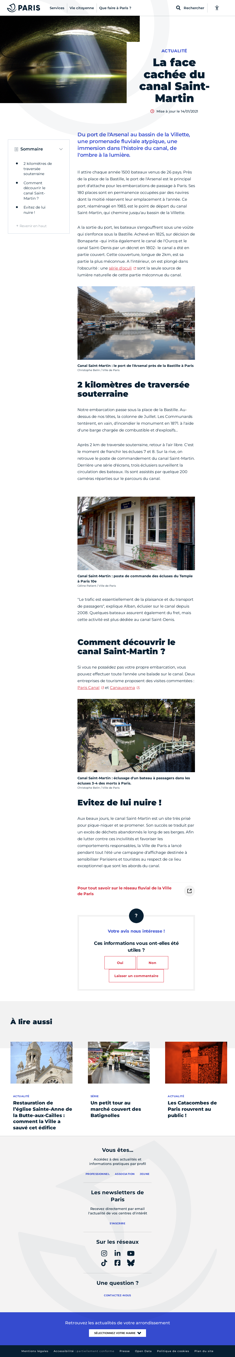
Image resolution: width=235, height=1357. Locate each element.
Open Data (143, 1351)
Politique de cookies (173, 1351)
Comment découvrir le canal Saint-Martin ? (34, 191)
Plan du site (204, 1351)
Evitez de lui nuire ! (35, 210)
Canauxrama (122, 687)
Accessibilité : (84, 1351)
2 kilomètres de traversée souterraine (38, 168)
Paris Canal (88, 687)
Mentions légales (34, 1351)
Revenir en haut (33, 226)
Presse (125, 1351)
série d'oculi (120, 268)
